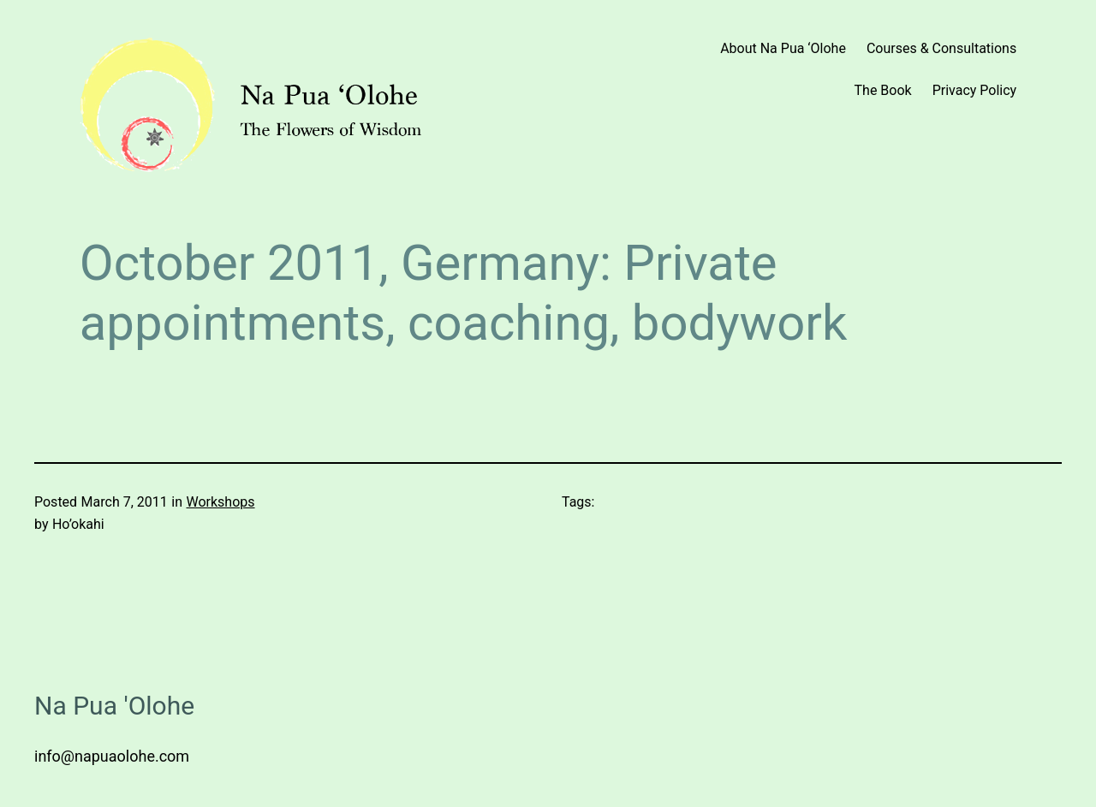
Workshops (221, 502)
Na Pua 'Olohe (114, 706)
